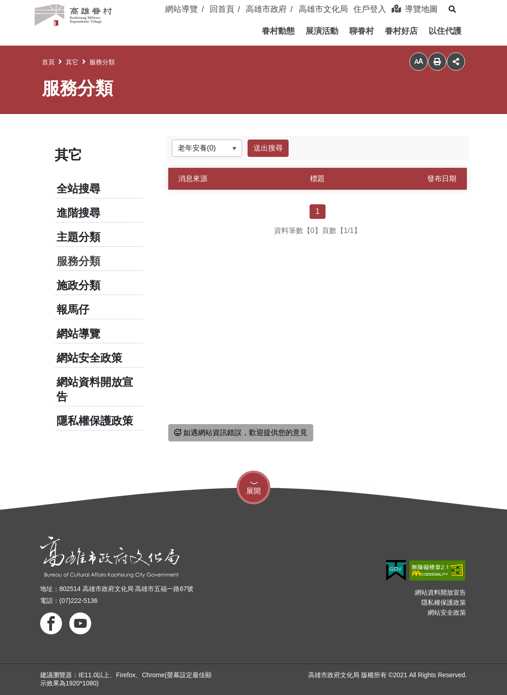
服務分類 (102, 62)
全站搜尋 (78, 188)
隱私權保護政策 (95, 421)
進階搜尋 (78, 213)
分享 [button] (456, 61)
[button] (278, 31)
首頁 (48, 62)
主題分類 (78, 237)
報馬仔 (73, 309)
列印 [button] (437, 61)
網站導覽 (181, 9)
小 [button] (418, 62)
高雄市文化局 (323, 9)
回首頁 (222, 9)
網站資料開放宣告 (95, 389)
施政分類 (78, 285)
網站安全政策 (89, 358)
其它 (72, 62)
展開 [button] (253, 491)
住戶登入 (369, 9)
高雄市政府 (266, 9)
